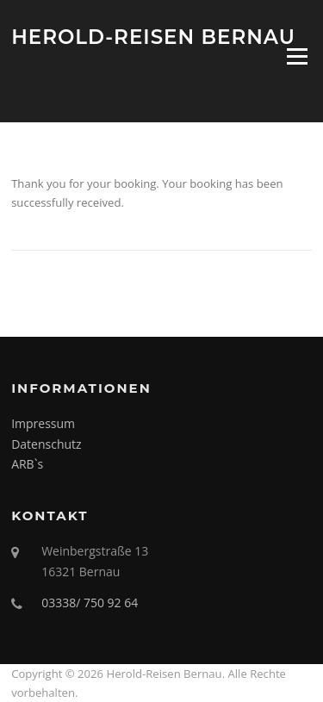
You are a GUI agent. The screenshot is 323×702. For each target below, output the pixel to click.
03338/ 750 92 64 (89, 602)
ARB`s (27, 464)
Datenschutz (46, 444)
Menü (297, 56)
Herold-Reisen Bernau (153, 36)
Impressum (43, 423)
